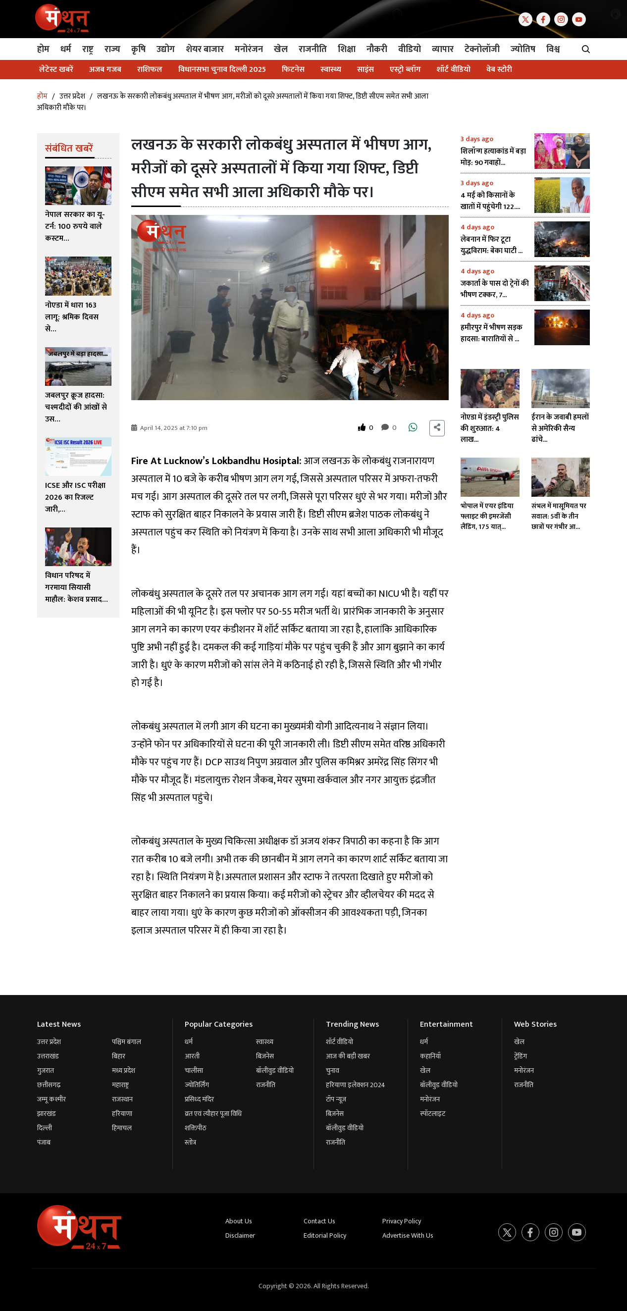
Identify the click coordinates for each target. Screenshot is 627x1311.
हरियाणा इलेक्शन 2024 (355, 1085)
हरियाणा (122, 1113)
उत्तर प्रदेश (72, 96)
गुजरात (45, 1070)
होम (42, 96)
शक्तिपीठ (196, 1128)
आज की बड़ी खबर (348, 1056)
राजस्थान (122, 1099)
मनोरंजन (430, 1099)
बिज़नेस (265, 1056)
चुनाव (332, 1070)
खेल (425, 1070)
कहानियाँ (430, 1056)
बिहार (118, 1056)
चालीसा (194, 1070)
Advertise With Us (407, 1235)
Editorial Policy (325, 1235)
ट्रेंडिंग (520, 1056)
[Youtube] (581, 18)
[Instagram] (563, 18)
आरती (192, 1056)
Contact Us (319, 1221)
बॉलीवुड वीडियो (275, 1070)
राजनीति (265, 1085)
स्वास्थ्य (264, 1042)
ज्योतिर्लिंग (197, 1085)
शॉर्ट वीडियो (339, 1042)
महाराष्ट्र (120, 1085)
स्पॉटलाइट (432, 1113)
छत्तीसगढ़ (48, 1085)
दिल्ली (44, 1128)
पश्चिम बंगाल (126, 1042)
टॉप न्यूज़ (336, 1099)
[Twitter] (527, 18)
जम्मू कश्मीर (51, 1099)
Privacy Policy (401, 1221)
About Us (238, 1221)
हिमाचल (122, 1128)
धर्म (189, 1042)
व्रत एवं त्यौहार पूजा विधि (213, 1113)
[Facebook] (545, 18)
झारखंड (46, 1113)
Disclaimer (240, 1235)
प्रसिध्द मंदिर (199, 1099)
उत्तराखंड (48, 1056)
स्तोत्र (190, 1142)
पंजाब (44, 1142)
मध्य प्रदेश (123, 1070)
